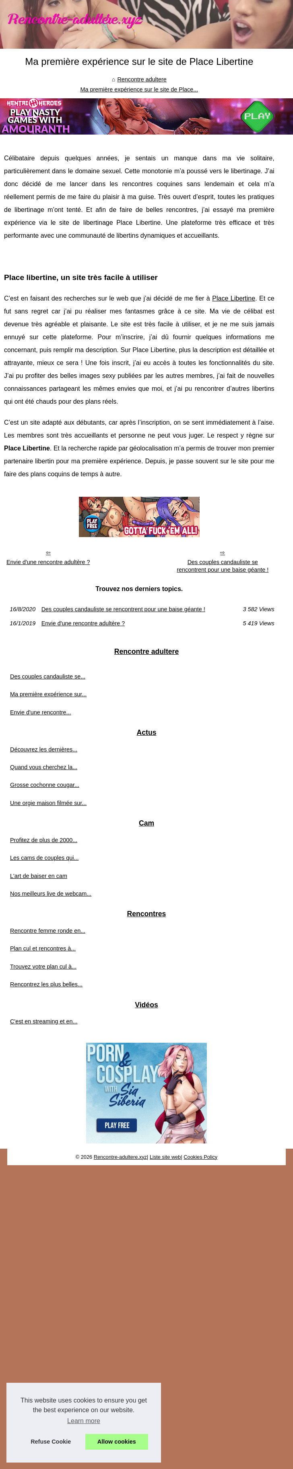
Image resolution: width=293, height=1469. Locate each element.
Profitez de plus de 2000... (43, 840)
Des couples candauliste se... (47, 676)
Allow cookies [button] (116, 1441)
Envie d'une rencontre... (40, 712)
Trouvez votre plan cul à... (43, 966)
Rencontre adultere (141, 79)
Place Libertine (233, 298)
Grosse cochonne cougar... (44, 785)
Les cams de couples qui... (44, 858)
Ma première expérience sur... (48, 694)
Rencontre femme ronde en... (47, 930)
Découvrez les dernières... (43, 749)
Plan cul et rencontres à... (43, 948)
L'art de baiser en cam (38, 876)
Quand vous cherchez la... (43, 767)
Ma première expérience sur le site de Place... (139, 89)
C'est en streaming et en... (44, 1021)
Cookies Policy (200, 1157)
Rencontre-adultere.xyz (120, 1157)
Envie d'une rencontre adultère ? (48, 562)
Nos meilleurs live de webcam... (50, 893)
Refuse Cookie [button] (51, 1441)
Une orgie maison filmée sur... (48, 803)
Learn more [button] (83, 1420)
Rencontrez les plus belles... (46, 984)
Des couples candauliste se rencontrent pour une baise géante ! (222, 566)
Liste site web (165, 1157)
